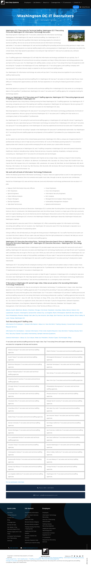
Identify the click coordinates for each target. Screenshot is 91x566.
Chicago (37, 310)
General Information (31, 324)
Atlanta (8, 310)
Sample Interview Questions (46, 333)
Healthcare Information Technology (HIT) (49, 529)
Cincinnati (44, 310)
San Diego (50, 315)
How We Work (50, 324)
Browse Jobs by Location (32, 524)
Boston (25, 310)
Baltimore (19, 310)
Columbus (58, 310)
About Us (46, 2)
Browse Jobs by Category (32, 522)
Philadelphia (13, 315)
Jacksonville (32, 312)
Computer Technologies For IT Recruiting (14, 537)
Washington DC (20, 318)
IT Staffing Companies (35, 559)
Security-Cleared (15, 333)
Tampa (12, 318)
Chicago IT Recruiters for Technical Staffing (51, 557)
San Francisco (58, 315)
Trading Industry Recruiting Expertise (48, 525)
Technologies (63, 337)
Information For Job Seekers (15, 331)
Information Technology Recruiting (49, 516)
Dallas (64, 310)
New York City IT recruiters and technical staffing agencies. (65, 380)
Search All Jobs (29, 519)
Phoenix (20, 315)
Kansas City (40, 312)
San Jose (66, 315)
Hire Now (76, 7)
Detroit (73, 310)
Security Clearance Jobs (31, 540)
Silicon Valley (79, 315)
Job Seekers (37, 2)
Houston (16, 312)
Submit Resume (52, 331)
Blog (69, 337)
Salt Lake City (33, 315)
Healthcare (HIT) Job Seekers (30, 532)
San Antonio (42, 315)
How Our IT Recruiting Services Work (49, 520)
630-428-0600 (14, 548)
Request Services (11, 327)
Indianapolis (24, 312)
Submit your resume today (32, 542)
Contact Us (78, 2)
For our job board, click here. (15, 482)
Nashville (68, 312)
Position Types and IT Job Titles (14, 532)
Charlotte (31, 310)
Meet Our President (41, 337)
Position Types (53, 337)
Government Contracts (74, 324)
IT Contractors (68, 2)
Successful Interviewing (28, 333)
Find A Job (42, 331)
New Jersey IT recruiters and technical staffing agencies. (64, 373)
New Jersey (75, 312)
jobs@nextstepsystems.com (48, 495)
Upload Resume (85, 7)
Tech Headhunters (23, 559)
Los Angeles (48, 312)
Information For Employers (14, 324)
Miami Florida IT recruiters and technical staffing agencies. (65, 351)
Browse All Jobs (11, 524)
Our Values (30, 337)
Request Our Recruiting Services (49, 540)
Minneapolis (61, 312)
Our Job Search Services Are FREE (31, 516)
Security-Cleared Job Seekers (30, 536)
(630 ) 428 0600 (49, 488)
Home (36, 20)
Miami (55, 312)
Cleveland (51, 310)
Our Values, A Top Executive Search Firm (13, 528)
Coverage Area (56, 2)
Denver (68, 310)
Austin (13, 310)
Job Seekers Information (32, 512)
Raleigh (26, 315)
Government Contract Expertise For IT (49, 534)
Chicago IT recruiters (11, 560)
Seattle (72, 315)
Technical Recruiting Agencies (50, 559)
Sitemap (9, 540)
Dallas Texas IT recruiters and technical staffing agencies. (25, 417)
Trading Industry (61, 324)
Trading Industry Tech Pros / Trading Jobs (32, 527)
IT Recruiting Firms (11, 559)
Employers (28, 2)
